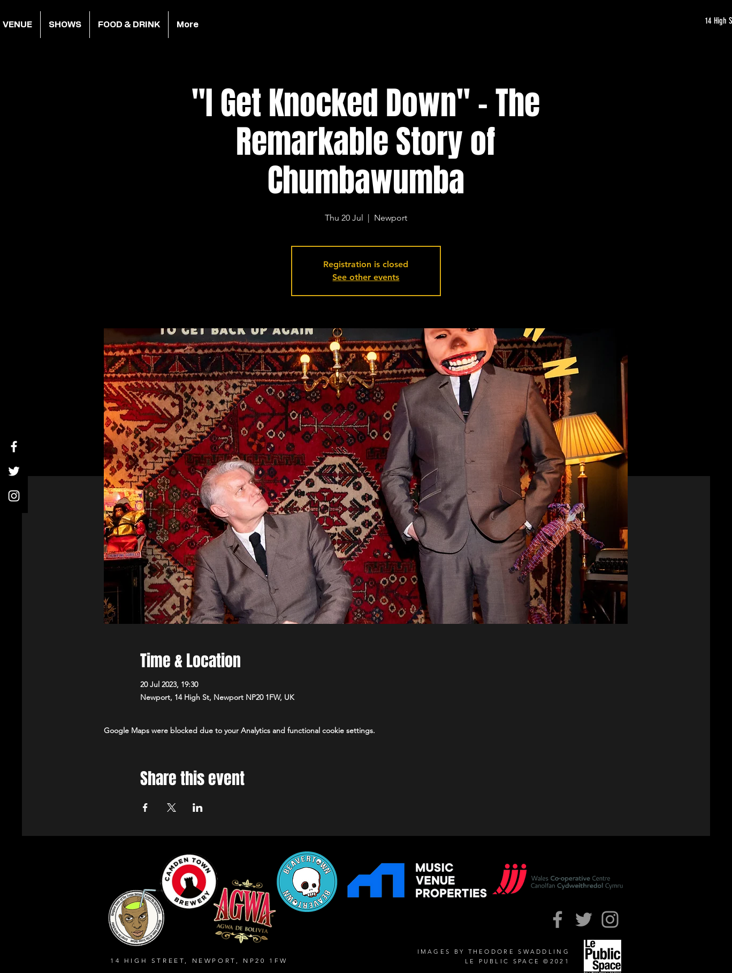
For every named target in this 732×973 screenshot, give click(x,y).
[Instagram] (13, 495)
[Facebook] (13, 446)
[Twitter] (13, 471)
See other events (365, 277)
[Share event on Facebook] (145, 807)
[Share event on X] (171, 807)
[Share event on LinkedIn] (198, 807)
